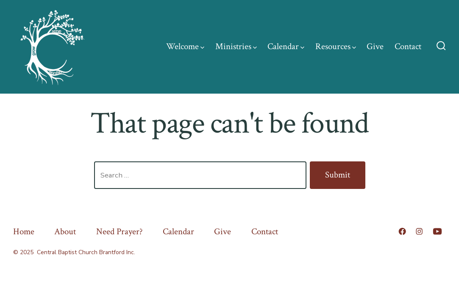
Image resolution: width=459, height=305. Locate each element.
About (65, 231)
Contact (408, 46)
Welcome (185, 46)
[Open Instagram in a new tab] (419, 231)
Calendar (285, 46)
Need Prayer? (119, 231)
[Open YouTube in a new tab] (437, 231)
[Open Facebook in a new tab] (402, 231)
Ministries (236, 46)
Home (23, 231)
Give (375, 46)
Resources (335, 46)
